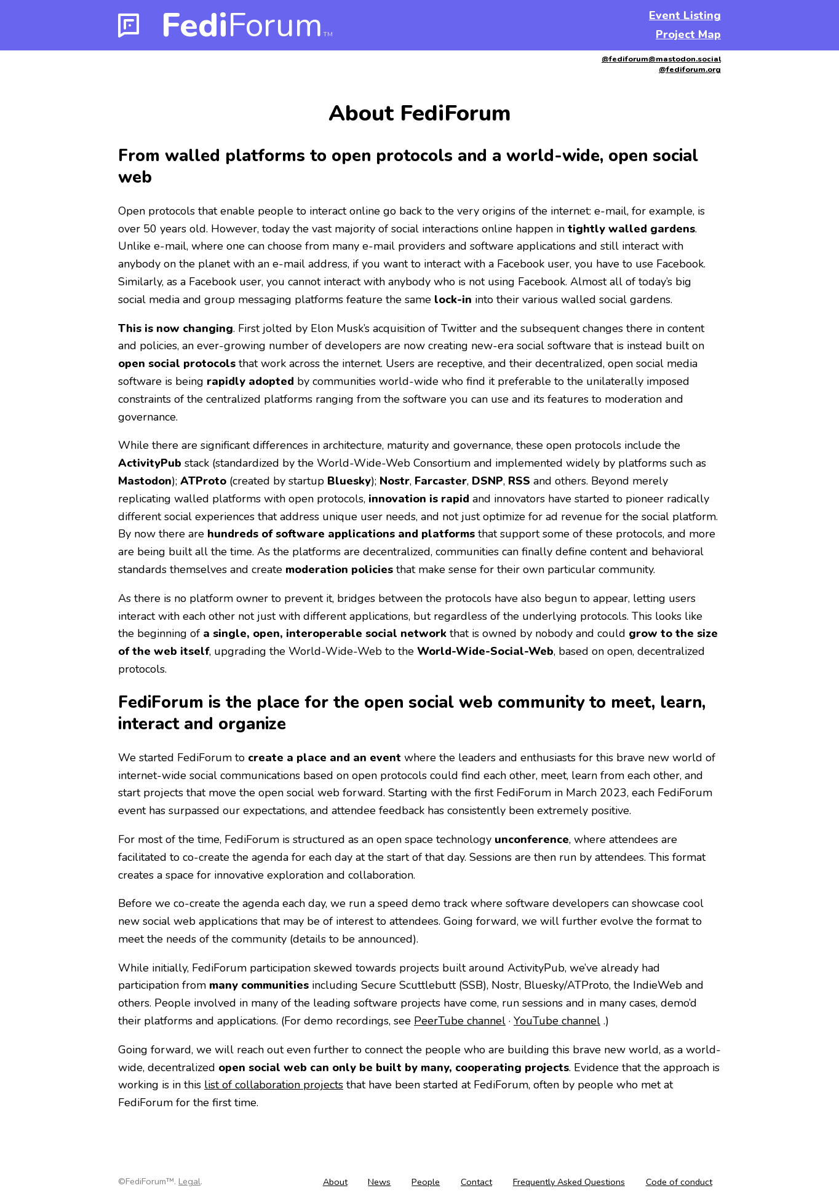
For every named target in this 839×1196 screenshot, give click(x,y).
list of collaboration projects (273, 1084)
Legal (189, 1181)
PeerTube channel (460, 1020)
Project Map (688, 34)
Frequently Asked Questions (569, 1182)
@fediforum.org (690, 69)
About (335, 1182)
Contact (476, 1182)
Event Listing (685, 15)
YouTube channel (557, 1020)
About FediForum (419, 113)
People (426, 1182)
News (379, 1182)
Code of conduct (679, 1182)
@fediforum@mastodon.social (661, 58)
